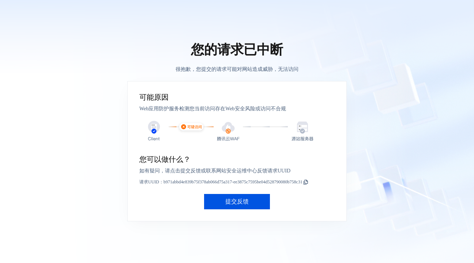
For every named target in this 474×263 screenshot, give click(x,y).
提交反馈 (237, 201)
